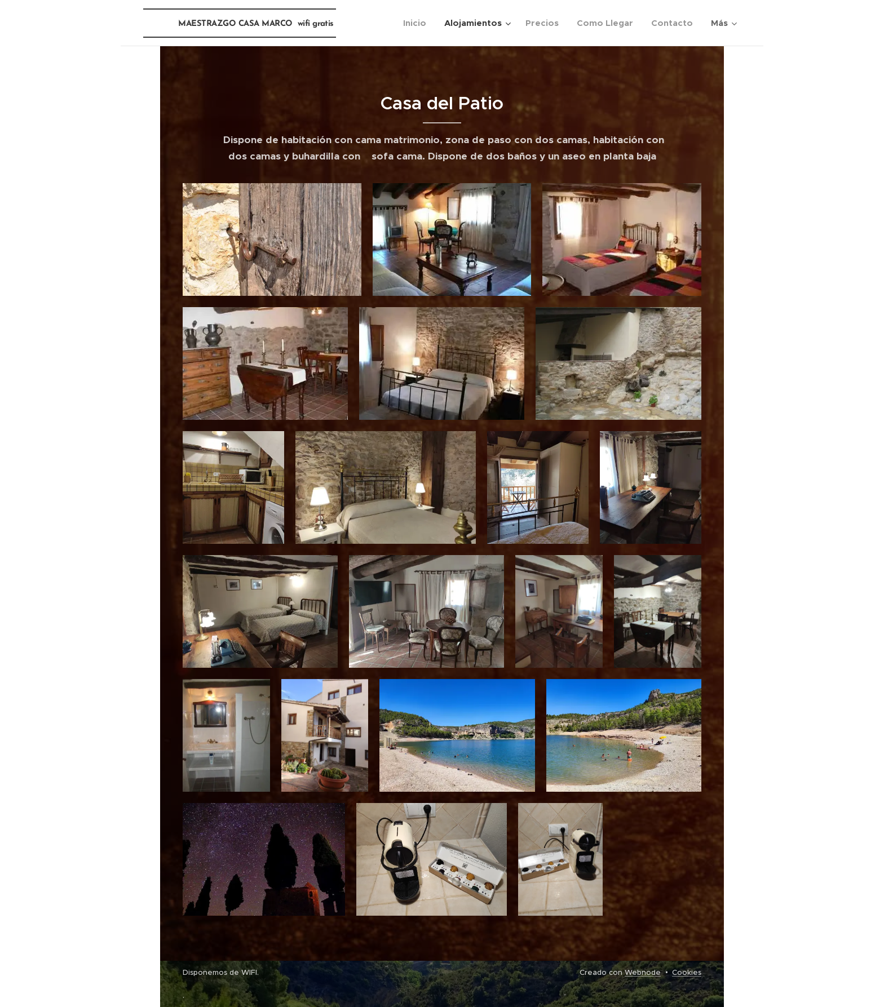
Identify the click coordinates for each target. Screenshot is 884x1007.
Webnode (643, 972)
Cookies (686, 972)
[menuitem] (417, 23)
